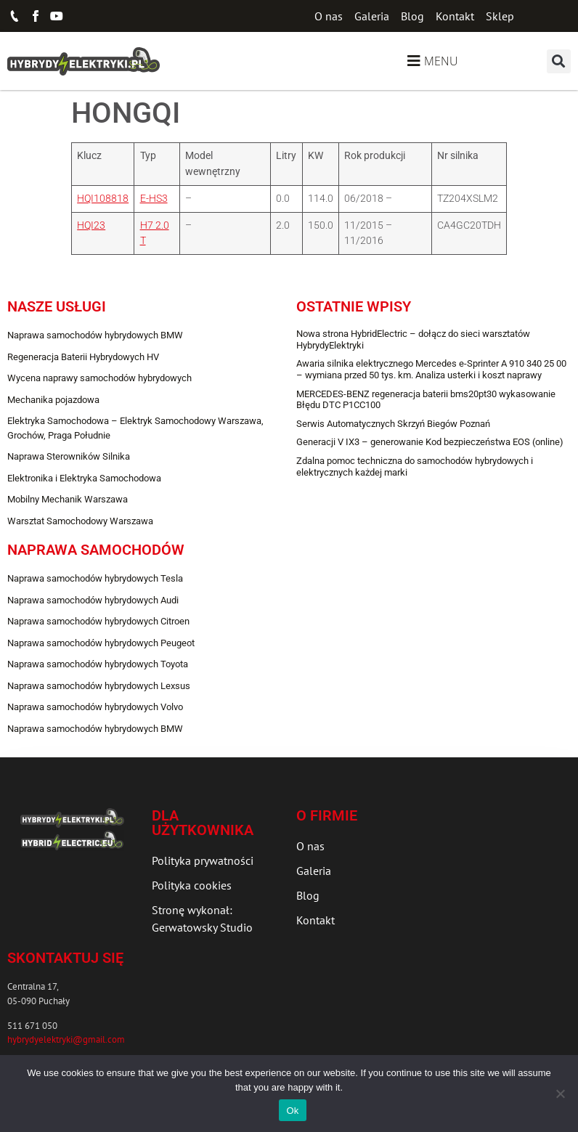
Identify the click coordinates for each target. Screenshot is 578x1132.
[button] (559, 61)
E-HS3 (154, 198)
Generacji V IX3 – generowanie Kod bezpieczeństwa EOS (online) (429, 441)
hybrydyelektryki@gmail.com (66, 1039)
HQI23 (91, 225)
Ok (292, 1110)
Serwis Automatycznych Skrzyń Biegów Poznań (393, 423)
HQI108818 (103, 198)
